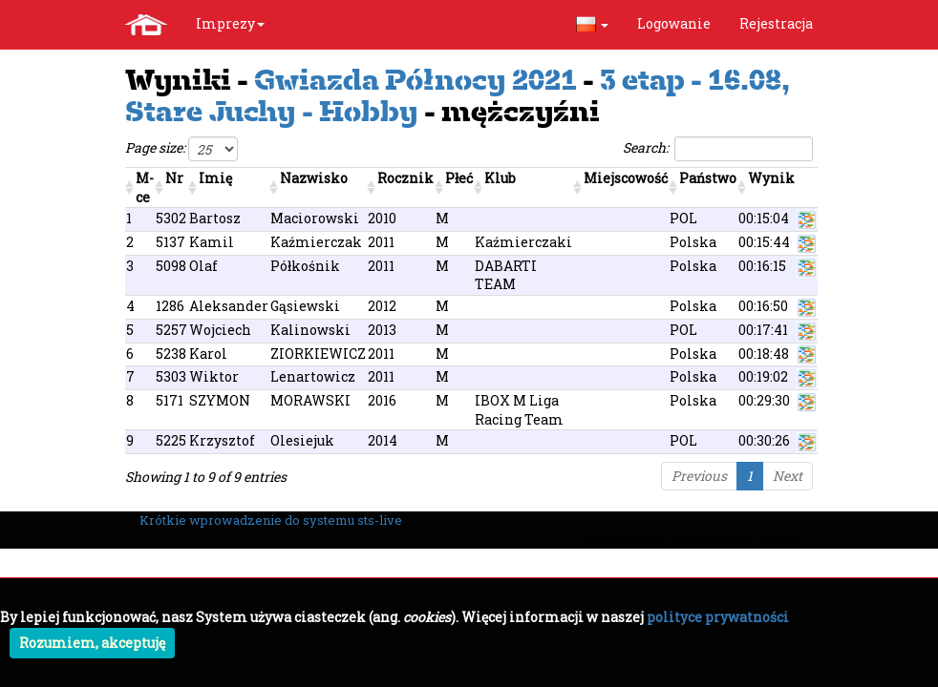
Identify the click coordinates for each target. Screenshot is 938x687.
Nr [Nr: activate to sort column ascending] (174, 178)
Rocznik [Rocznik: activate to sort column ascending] (405, 178)
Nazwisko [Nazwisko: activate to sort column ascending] (314, 178)
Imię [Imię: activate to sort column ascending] (215, 178)
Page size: (181, 148)
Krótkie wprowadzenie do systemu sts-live (270, 520)
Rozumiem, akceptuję (92, 643)
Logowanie (674, 23)
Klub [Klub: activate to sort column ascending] (500, 178)
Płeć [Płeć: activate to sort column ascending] (459, 178)
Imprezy (230, 23)
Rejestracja (776, 23)
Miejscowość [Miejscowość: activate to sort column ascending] (626, 178)
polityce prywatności (718, 617)
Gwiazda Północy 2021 (415, 79)
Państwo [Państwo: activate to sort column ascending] (707, 178)
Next (787, 476)
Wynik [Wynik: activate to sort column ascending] (771, 178)
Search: (718, 148)
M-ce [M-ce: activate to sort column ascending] (145, 187)
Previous (699, 476)
